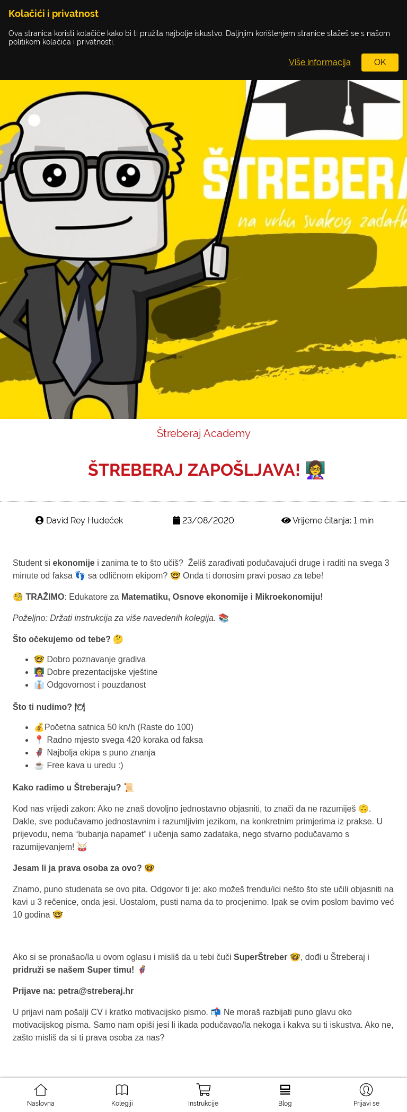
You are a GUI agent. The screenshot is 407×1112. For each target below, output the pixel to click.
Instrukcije (203, 1092)
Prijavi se (366, 1091)
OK (380, 62)
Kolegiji (122, 1091)
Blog (285, 1091)
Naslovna (41, 1091)
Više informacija (320, 62)
